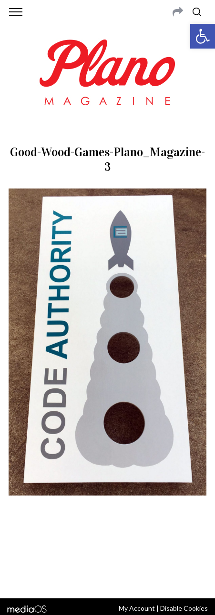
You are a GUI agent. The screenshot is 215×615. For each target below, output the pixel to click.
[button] (202, 36)
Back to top (107, 578)
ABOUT (19, 541)
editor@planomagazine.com (128, 552)
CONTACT (47, 541)
